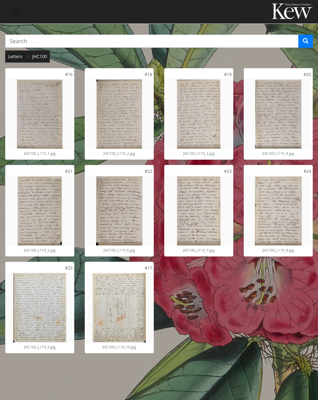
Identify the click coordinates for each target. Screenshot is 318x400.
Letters (15, 56)
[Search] (305, 41)
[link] (69, 74)
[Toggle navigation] (15, 12)
